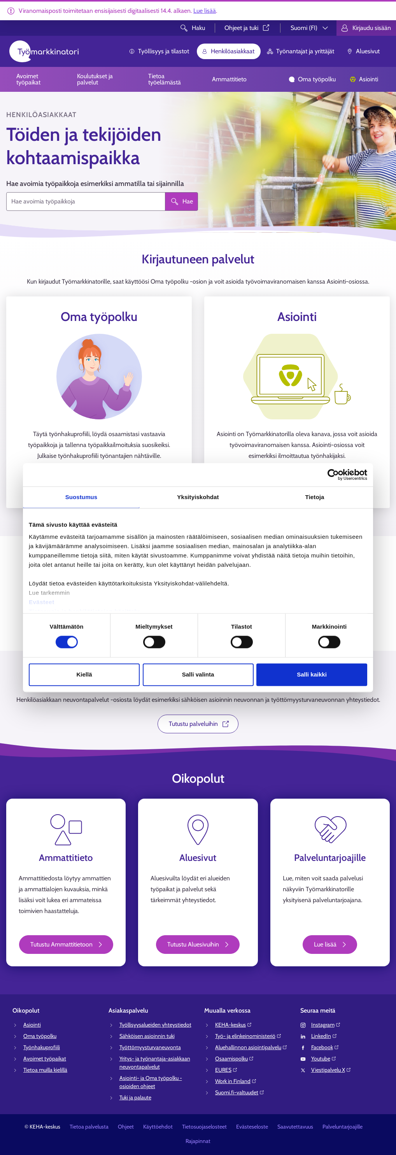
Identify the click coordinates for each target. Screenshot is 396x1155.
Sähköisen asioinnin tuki (147, 1035)
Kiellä (84, 674)
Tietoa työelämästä (164, 79)
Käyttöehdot (158, 1126)
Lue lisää (204, 10)
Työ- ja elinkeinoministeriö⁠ (248, 1035)
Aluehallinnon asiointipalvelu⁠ (251, 1047)
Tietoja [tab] (314, 497)
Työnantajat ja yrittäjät (300, 51)
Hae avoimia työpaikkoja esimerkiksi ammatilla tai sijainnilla (95, 183)
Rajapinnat (198, 1140)
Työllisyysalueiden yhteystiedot (155, 1024)
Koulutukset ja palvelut (95, 79)
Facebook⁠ (325, 1047)
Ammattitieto (229, 79)
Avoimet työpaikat (28, 79)
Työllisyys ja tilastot (159, 51)
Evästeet (41, 602)
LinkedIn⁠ (324, 1035)
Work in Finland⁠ (236, 1081)
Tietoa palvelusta (89, 1126)
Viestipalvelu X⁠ (331, 1069)
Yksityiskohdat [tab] (198, 497)
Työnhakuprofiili (41, 1047)
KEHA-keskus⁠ (233, 1024)
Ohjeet (126, 1126)
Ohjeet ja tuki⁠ (247, 28)
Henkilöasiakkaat (228, 51)
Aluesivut (363, 51)
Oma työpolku (312, 79)
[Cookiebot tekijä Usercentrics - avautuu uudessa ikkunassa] (333, 474)
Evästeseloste (252, 1126)
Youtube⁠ (323, 1058)
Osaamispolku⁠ (234, 1058)
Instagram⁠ (326, 1024)
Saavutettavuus (295, 1126)
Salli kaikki (312, 674)
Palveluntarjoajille (342, 1126)
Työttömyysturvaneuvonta (150, 1047)
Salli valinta (198, 674)
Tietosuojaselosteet (204, 1126)
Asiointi (364, 79)
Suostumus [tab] (81, 497)
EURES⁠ (226, 1069)
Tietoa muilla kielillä (45, 1069)
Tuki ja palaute (135, 1097)
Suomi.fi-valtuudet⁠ (240, 1092)
